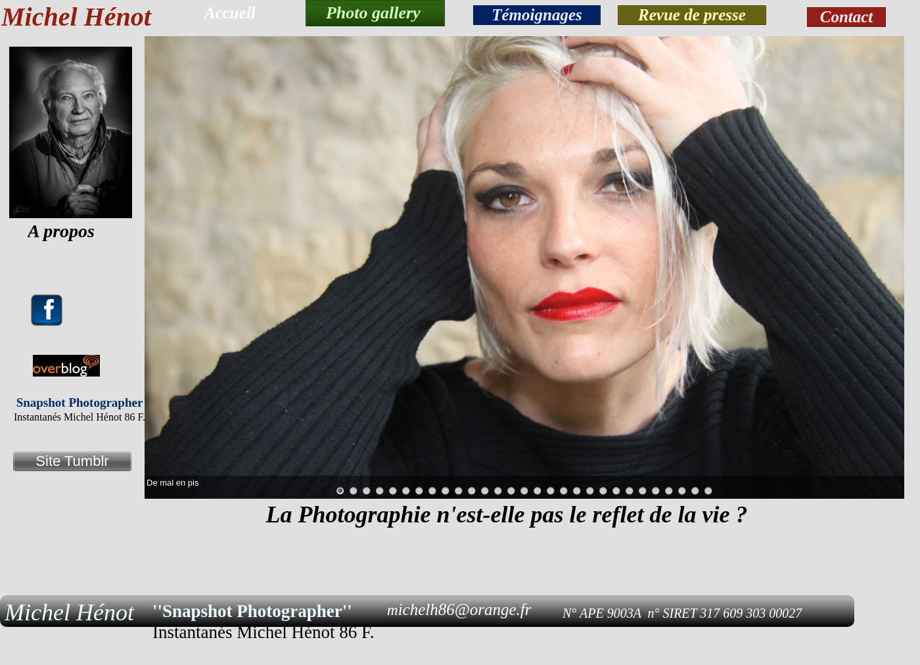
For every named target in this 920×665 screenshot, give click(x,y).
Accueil (230, 13)
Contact (846, 17)
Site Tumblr (71, 461)
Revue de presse (692, 15)
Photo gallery (375, 12)
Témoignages (537, 15)
